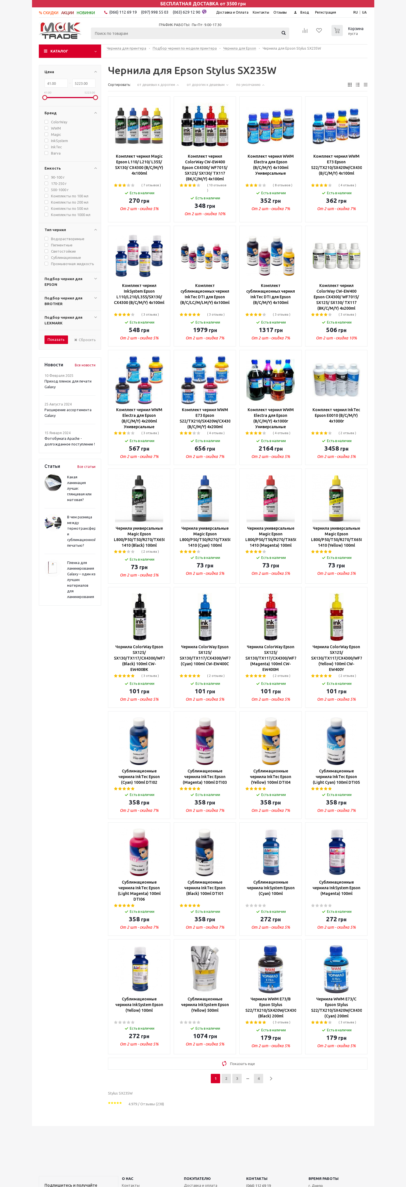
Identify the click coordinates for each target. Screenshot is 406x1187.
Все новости (85, 365)
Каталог (59, 51)
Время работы (324, 1178)
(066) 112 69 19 (123, 12)
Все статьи (86, 466)
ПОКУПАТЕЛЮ (197, 1178)
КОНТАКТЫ (256, 1178)
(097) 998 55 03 (155, 12)
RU (355, 12)
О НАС (127, 1178)
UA (364, 12)
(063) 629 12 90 (190, 12)
